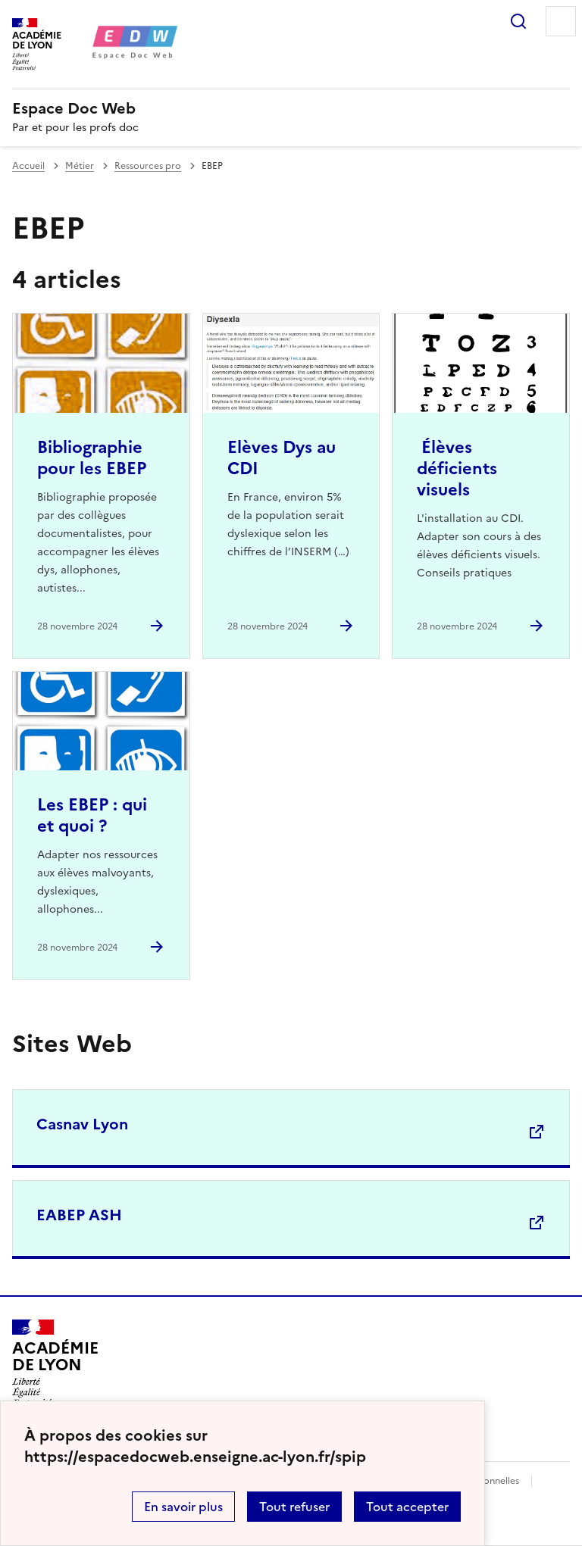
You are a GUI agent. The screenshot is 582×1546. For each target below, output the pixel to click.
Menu (561, 21)
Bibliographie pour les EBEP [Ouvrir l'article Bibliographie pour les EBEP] (91, 458)
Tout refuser (294, 1507)
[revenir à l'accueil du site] (291, 108)
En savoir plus (183, 1507)
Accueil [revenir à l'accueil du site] (28, 166)
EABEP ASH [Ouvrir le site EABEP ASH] (79, 1215)
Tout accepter (407, 1507)
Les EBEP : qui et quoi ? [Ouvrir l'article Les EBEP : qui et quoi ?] (92, 815)
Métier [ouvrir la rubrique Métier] (79, 166)
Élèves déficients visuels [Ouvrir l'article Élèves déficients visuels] (457, 468)
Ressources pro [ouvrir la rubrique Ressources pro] (147, 166)
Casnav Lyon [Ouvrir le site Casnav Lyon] (82, 1124)
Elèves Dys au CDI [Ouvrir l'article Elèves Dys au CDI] (281, 458)
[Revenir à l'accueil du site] (55, 1363)
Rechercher (518, 21)
